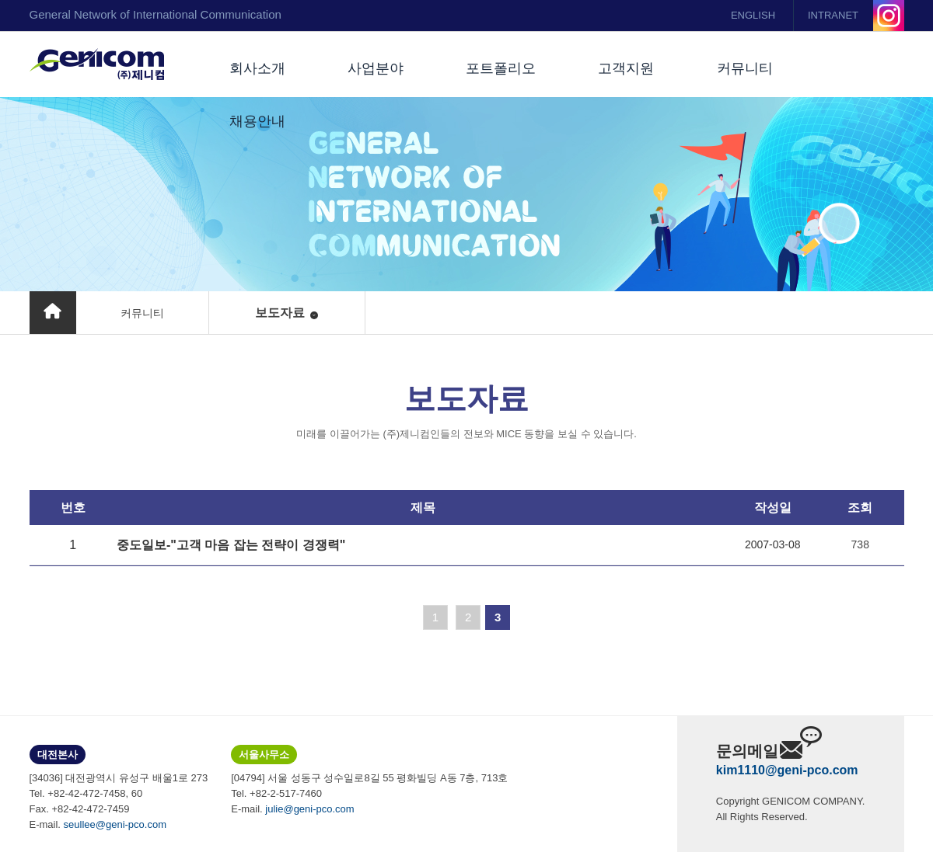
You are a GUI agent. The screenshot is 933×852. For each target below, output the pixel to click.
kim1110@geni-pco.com (787, 770)
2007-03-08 (773, 544)
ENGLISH (753, 15)
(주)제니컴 (97, 64)
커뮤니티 (745, 68)
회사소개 (257, 68)
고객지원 (626, 68)
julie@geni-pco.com (309, 809)
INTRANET (833, 15)
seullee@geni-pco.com (115, 824)
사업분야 (376, 68)
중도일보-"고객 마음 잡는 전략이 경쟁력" (231, 544)
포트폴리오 (501, 68)
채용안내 (257, 121)
